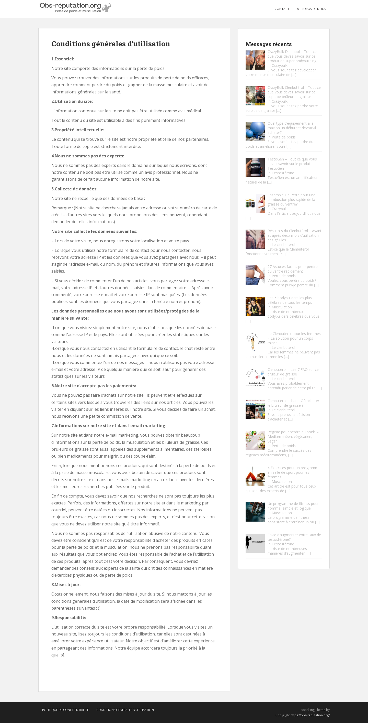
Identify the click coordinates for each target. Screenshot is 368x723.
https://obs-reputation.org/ (310, 715)
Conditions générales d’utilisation (125, 710)
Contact (282, 9)
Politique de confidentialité (65, 710)
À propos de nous (311, 9)
